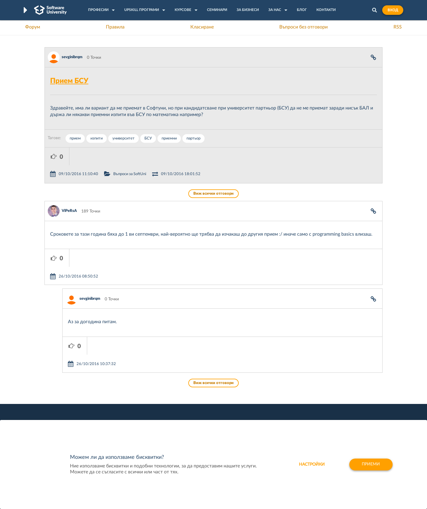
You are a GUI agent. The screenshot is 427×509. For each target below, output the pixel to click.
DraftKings (257, 410)
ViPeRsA (69, 193)
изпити (96, 138)
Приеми (371, 464)
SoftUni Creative (191, 392)
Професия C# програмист (69, 419)
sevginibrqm (72, 57)
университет (123, 138)
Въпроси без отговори (303, 27)
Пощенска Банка (263, 419)
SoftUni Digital (189, 382)
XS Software (258, 382)
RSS (397, 27)
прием (75, 138)
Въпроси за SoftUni (154, 156)
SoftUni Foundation (194, 419)
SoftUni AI (185, 401)
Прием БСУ (69, 81)
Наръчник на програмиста (69, 401)
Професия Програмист (66, 410)
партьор (193, 138)
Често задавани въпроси (68, 382)
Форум (32, 27)
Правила (115, 27)
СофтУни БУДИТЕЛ (195, 410)
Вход (393, 10)
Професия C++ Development (132, 396)
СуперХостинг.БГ (263, 392)
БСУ (148, 138)
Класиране (202, 27)
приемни (169, 138)
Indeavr (254, 401)
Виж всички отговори (213, 176)
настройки (311, 464)
